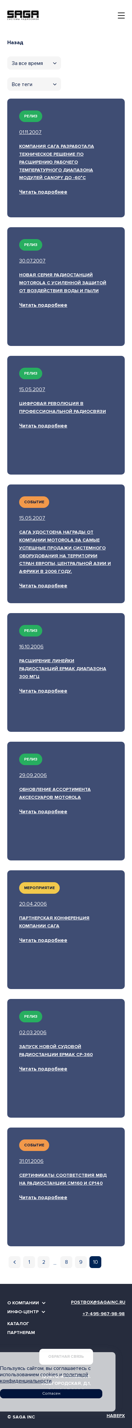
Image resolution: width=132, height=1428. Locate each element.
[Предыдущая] (14, 1262)
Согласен (51, 1393)
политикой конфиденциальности (44, 1377)
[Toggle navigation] (121, 15)
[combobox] (34, 63)
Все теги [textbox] (22, 84)
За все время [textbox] (27, 63)
